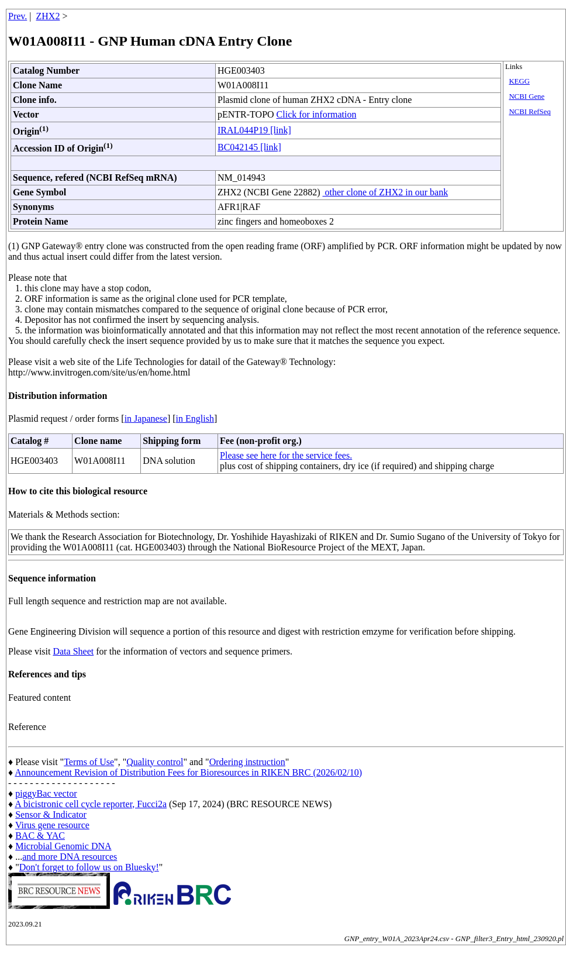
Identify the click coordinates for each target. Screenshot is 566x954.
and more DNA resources (69, 857)
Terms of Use (89, 762)
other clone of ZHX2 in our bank (385, 192)
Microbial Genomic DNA (63, 846)
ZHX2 (48, 16)
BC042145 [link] (249, 147)
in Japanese (146, 418)
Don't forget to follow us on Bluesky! (89, 867)
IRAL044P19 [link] (254, 130)
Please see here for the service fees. (286, 455)
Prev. (17, 16)
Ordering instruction (247, 762)
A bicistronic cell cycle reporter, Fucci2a (91, 804)
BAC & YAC (40, 836)
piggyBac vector (46, 793)
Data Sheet (73, 651)
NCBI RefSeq (529, 112)
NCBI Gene (526, 96)
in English (195, 418)
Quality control (154, 762)
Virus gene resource (52, 825)
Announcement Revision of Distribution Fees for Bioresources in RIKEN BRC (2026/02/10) (188, 772)
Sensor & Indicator (51, 814)
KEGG (519, 81)
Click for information (317, 114)
